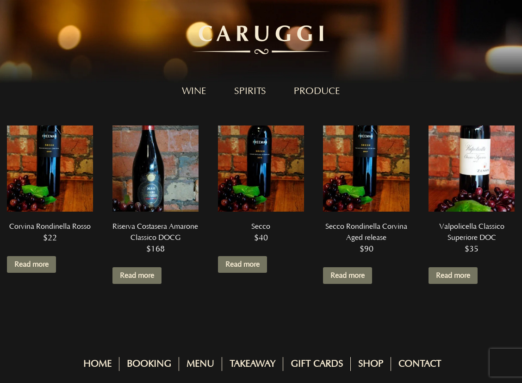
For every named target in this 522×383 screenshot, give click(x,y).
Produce (317, 91)
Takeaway (252, 364)
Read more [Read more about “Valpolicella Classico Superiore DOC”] (453, 275)
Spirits (250, 91)
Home (97, 364)
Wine (194, 91)
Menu (200, 364)
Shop (370, 364)
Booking (149, 364)
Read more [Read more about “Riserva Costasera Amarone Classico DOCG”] (137, 275)
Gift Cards (317, 364)
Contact (419, 364)
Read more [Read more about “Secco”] (242, 264)
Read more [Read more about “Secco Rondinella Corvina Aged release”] (347, 275)
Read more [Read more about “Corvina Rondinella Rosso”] (31, 264)
